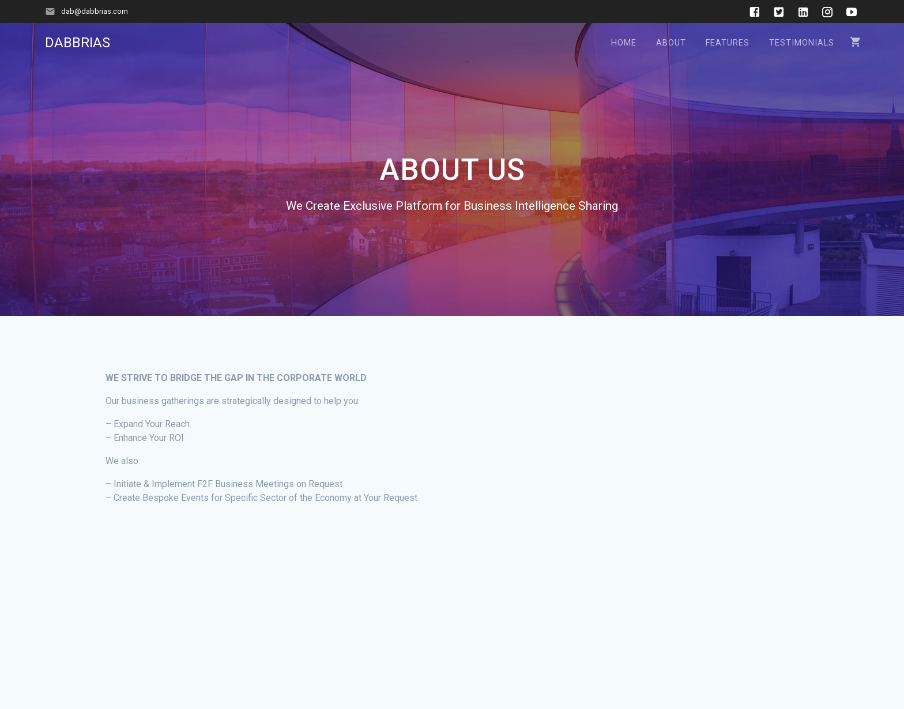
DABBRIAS (77, 43)
